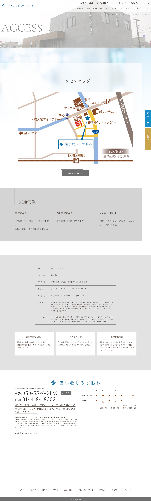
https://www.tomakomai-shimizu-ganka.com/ (68, 295)
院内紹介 (129, 8)
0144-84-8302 (94, 2)
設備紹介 (138, 8)
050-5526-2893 (133, 2)
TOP (16, 51)
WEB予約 (77, 346)
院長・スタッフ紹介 (117, 8)
